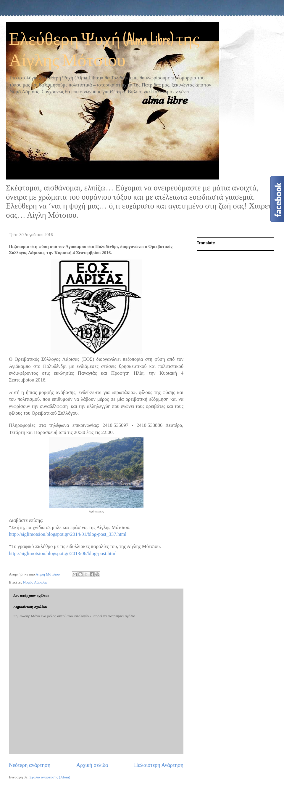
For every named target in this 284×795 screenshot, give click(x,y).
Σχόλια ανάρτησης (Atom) (50, 777)
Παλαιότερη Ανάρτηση (158, 765)
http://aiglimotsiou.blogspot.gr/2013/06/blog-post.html (63, 553)
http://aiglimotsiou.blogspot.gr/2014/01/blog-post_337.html (67, 534)
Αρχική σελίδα (92, 765)
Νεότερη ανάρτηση (29, 765)
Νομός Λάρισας (35, 582)
